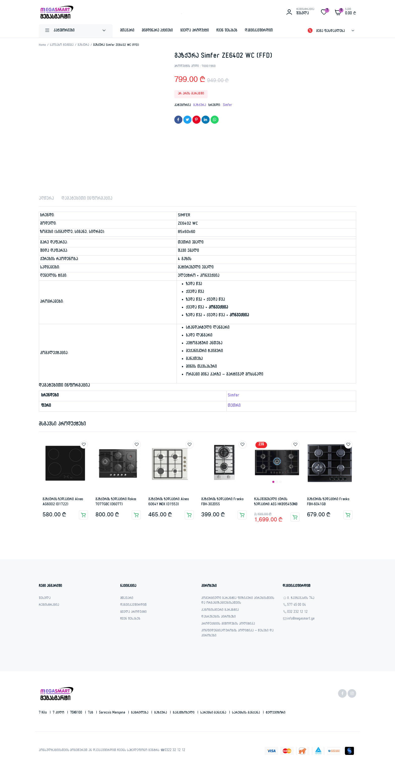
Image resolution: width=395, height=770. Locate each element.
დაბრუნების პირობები (218, 617)
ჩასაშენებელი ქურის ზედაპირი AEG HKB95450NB (276, 502)
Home (42, 45)
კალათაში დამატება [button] (83, 514)
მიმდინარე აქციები (157, 31)
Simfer (227, 105)
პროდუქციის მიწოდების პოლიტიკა (228, 624)
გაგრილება (140, 713)
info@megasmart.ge (301, 619)
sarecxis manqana (112, 713)
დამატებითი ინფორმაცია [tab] (86, 199)
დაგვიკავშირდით (259, 31)
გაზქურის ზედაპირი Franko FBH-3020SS (222, 502)
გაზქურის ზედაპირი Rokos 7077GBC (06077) (115, 502)
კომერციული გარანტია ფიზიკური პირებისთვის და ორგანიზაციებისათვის (237, 601)
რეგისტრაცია (49, 605)
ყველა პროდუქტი (194, 31)
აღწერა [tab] (46, 199)
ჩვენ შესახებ (226, 31)
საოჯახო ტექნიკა (62, 45)
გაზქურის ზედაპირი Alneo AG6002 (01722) (63, 502)
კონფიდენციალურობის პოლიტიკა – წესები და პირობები (237, 634)
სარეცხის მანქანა (246, 713)
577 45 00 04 (296, 605)
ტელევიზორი (276, 713)
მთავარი (127, 31)
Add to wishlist (84, 445)
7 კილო (59, 713)
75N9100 (76, 713)
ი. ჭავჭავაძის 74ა (301, 598)
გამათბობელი (184, 713)
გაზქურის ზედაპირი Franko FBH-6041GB (328, 502)
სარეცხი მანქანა (213, 713)
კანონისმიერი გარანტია (220, 610)
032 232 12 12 (297, 612)
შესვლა (45, 598)
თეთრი (234, 406)
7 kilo (43, 713)
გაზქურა (83, 45)
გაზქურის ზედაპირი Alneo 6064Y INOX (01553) (168, 502)
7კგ (91, 713)
